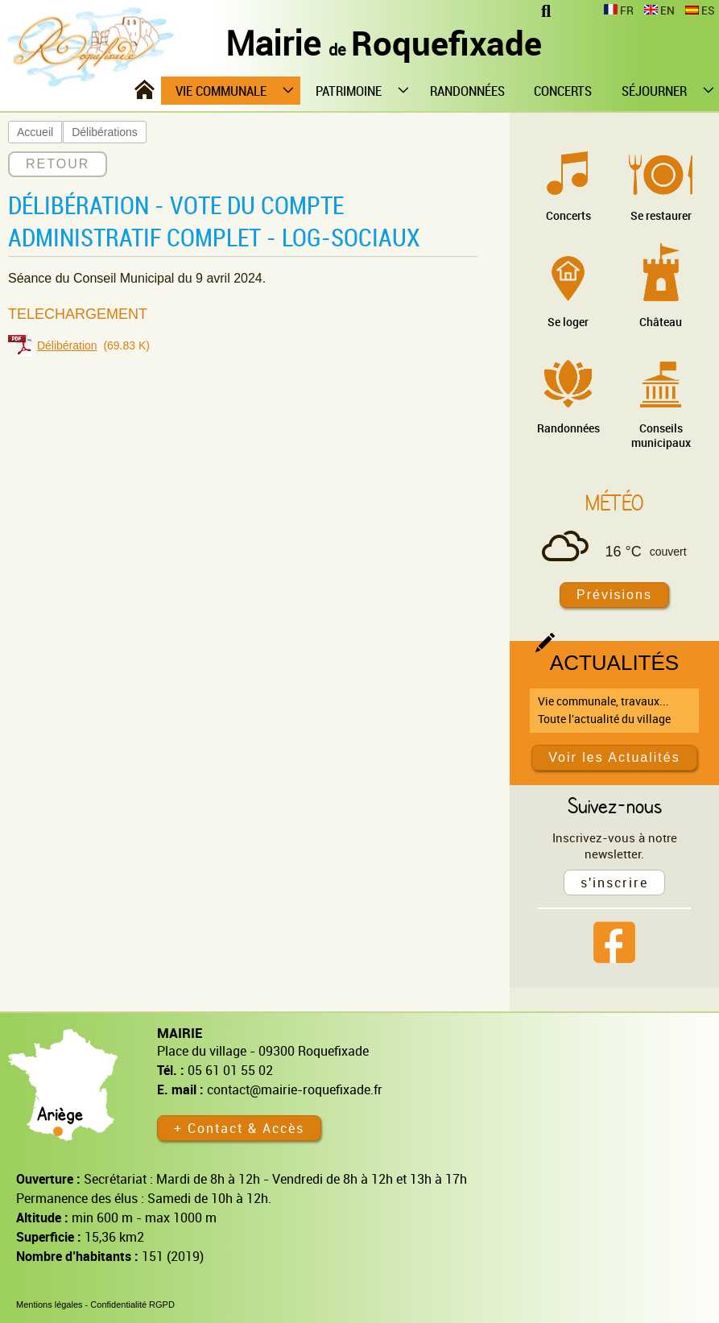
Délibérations (105, 132)
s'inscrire (614, 882)
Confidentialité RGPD (132, 1304)
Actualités (614, 663)
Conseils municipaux (661, 435)
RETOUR (57, 164)
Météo (614, 502)
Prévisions (614, 595)
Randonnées (568, 428)
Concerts (568, 215)
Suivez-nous (615, 805)
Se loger (568, 321)
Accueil (35, 132)
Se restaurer (661, 215)
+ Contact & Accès (239, 1128)
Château (660, 321)
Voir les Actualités (614, 757)
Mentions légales (49, 1304)
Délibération (67, 345)
